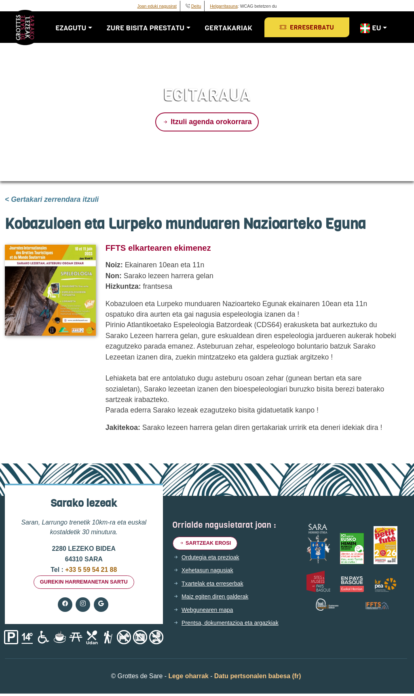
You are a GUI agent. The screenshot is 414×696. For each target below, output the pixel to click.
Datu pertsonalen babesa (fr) (257, 678)
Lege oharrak (188, 678)
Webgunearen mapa (210, 612)
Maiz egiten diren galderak (219, 599)
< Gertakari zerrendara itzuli (52, 199)
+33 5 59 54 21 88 (90, 569)
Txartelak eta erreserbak (216, 585)
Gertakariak (232, 28)
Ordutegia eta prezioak (214, 559)
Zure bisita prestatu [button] (149, 28)
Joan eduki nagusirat (156, 6)
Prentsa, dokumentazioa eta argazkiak (236, 625)
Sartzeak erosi (208, 544)
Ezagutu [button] (74, 28)
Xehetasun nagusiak (210, 572)
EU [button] (373, 28)
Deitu (196, 6)
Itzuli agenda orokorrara (206, 122)
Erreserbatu (310, 27)
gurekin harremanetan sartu (84, 583)
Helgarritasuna (224, 6)
